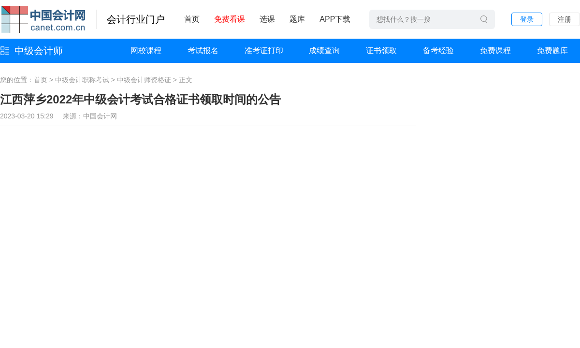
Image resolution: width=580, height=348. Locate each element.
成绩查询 (324, 50)
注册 (564, 19)
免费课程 (495, 50)
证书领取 (381, 50)
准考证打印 (264, 50)
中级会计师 (38, 50)
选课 (267, 19)
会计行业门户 (136, 19)
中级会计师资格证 (144, 80)
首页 (192, 19)
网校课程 (145, 50)
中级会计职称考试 (82, 80)
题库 (297, 19)
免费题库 (552, 50)
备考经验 (438, 50)
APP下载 (334, 19)
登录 (527, 19)
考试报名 (203, 50)
